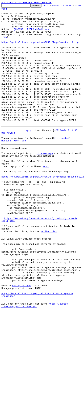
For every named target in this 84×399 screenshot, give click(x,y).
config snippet (21, 339)
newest (11, 157)
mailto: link (49, 274)
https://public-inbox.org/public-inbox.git (35, 362)
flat (57, 164)
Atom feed (7, 10)
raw (5, 43)
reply (27, 154)
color (61, 6)
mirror (73, 6)
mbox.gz (6, 167)
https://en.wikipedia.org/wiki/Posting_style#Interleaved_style (42, 209)
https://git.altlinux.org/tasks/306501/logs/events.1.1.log (40, 49)
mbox (46, 196)
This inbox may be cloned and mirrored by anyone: (33, 289)
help (51, 6)
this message (45, 181)
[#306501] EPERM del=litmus (31, 34)
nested (65, 164)
